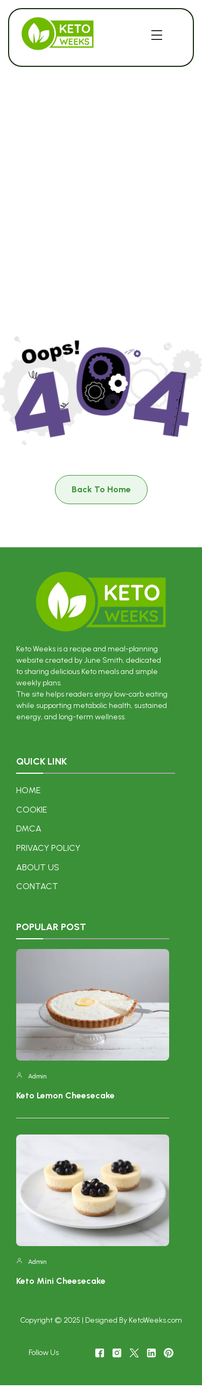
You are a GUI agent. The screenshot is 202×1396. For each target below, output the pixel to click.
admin (37, 1076)
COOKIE (31, 809)
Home (28, 790)
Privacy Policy (48, 848)
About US (37, 867)
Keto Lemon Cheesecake (65, 1095)
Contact (37, 886)
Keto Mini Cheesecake (61, 1281)
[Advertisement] (101, 187)
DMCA (28, 828)
